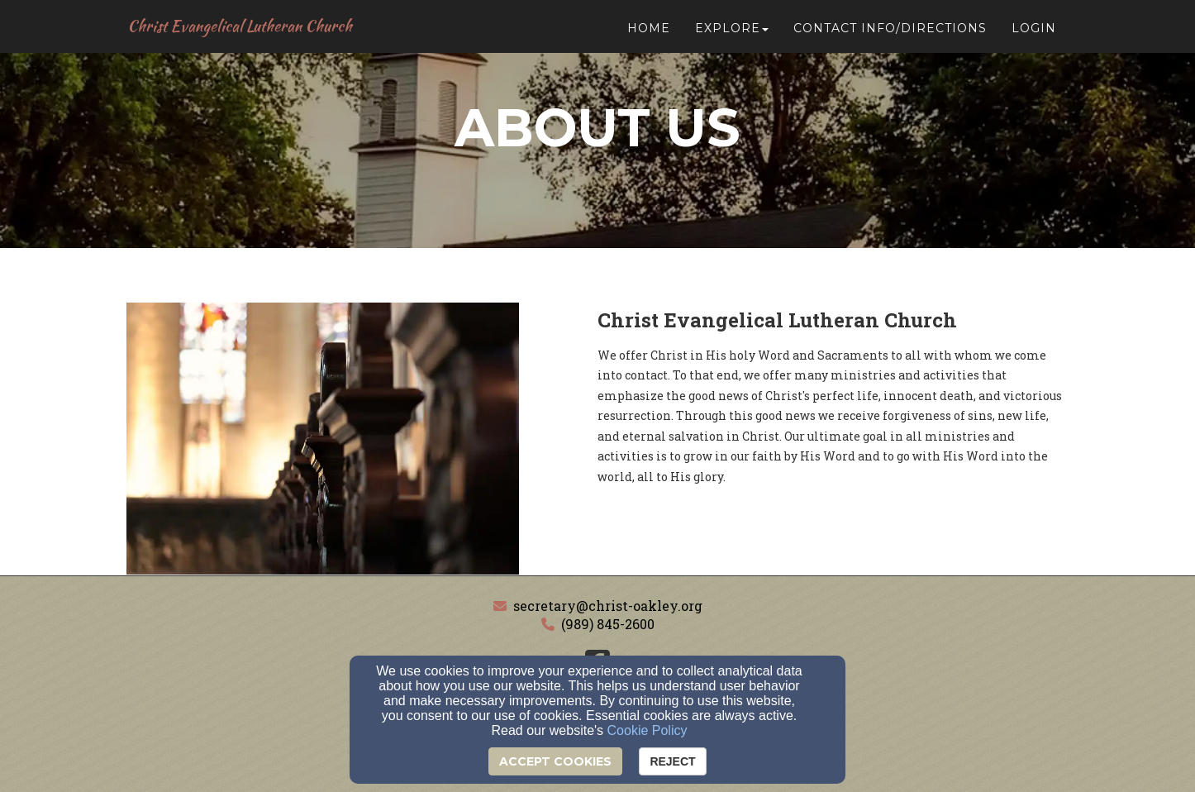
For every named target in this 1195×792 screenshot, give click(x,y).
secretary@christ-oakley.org (607, 605)
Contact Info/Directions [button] (890, 34)
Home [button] (648, 34)
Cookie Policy (647, 730)
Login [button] (1034, 34)
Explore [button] (732, 34)
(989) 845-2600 (608, 623)
